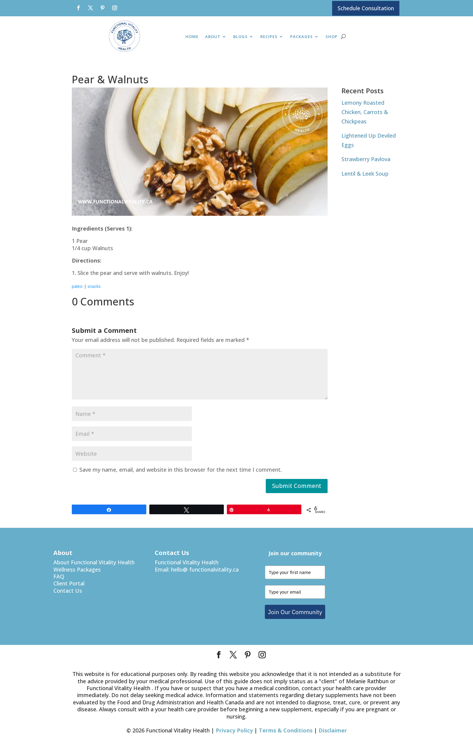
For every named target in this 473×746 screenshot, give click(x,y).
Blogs (240, 37)
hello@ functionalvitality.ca (205, 569)
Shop (331, 37)
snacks (94, 286)
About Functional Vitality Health (94, 562)
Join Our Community (295, 612)
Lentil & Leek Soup (365, 173)
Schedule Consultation (366, 8)
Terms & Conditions (286, 730)
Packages (301, 37)
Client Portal (68, 583)
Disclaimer (333, 730)
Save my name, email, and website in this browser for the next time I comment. (180, 469)
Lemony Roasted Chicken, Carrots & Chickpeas (364, 112)
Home (192, 37)
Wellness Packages (77, 569)
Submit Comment (296, 486)
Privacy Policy (234, 730)
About (213, 37)
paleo (77, 286)
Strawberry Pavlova (365, 159)
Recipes (269, 37)
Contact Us (67, 590)
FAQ (58, 576)
